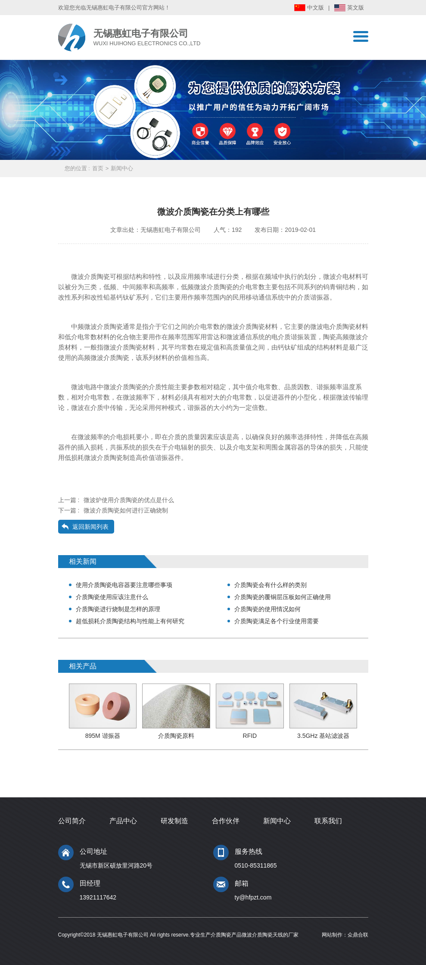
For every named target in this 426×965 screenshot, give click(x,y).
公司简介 (72, 820)
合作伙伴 (225, 820)
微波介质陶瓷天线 (262, 935)
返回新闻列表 (90, 526)
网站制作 (332, 935)
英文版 (355, 7)
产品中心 (123, 820)
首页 (97, 168)
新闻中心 (122, 168)
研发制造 (174, 820)
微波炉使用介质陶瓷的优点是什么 (129, 500)
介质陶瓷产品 (226, 935)
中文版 (315, 7)
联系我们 (328, 820)
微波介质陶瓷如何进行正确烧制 (126, 510)
